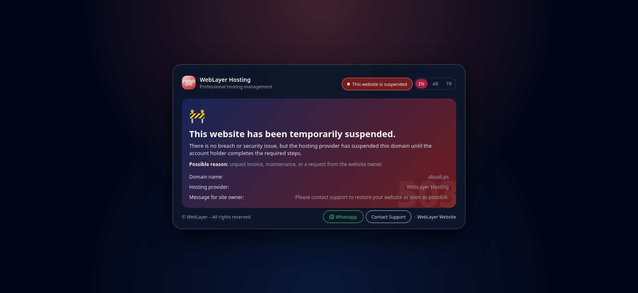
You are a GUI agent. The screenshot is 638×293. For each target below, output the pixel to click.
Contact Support (388, 217)
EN (421, 84)
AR (435, 84)
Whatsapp (343, 217)
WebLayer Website (436, 217)
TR (449, 84)
